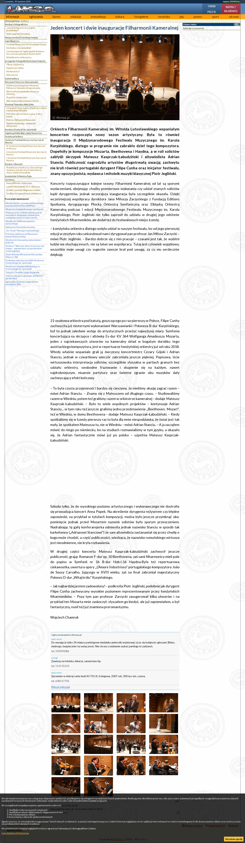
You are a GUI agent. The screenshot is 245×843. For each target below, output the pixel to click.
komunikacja (98, 16)
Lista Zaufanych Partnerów (15, 833)
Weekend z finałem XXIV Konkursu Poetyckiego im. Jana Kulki (23, 267)
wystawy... (10, 179)
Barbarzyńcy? (13, 71)
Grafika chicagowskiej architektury (23, 193)
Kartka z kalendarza (230, 9)
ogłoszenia (36, 16)
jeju (182, 16)
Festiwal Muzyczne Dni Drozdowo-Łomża (26, 44)
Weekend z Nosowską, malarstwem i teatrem (23, 241)
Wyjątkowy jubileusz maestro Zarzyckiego (20, 222)
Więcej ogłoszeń (60, 687)
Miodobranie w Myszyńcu (18, 57)
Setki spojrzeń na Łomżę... (18, 34)
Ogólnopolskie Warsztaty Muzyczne (23, 133)
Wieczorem (12, 75)
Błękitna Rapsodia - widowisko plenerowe (21, 124)
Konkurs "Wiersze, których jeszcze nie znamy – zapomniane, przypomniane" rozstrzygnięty (25, 248)
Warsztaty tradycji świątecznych (22, 101)
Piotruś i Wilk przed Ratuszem (20, 120)
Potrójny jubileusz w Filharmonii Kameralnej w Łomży (22, 235)
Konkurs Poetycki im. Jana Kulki (20, 129)
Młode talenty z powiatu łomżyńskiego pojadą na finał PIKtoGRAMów (25, 204)
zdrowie (234, 16)
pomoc (198, 16)
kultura (119, 16)
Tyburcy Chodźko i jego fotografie (23, 272)
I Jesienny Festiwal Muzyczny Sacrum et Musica (26, 159)
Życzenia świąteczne (16, 97)
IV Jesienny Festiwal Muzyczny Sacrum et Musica (25, 147)
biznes (57, 16)
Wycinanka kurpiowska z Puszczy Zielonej (22, 92)
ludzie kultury (12, 78)
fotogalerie (141, 16)
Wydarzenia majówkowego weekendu (25, 209)
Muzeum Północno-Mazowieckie (21, 82)
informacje (12, 16)
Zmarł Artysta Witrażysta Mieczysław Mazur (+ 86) (24, 255)
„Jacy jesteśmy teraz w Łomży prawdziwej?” (20, 29)
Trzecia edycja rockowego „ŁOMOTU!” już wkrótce (25, 277)
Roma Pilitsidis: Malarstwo (19, 183)
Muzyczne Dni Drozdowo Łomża (21, 37)
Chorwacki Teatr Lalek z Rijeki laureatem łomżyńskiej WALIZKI (26, 109)
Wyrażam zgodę (233, 839)
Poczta (211, 12)
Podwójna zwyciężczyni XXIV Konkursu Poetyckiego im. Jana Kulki (25, 261)
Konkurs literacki (13, 164)
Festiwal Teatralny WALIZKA (19, 104)
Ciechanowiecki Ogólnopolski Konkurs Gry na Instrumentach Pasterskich (25, 52)
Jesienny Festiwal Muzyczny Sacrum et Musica (24, 141)
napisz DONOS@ (231, 1)
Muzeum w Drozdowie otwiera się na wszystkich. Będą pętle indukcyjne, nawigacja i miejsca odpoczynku (24, 215)
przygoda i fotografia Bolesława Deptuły (25, 61)
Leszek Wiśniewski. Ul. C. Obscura (23, 186)
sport (215, 16)
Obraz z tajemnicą (15, 64)
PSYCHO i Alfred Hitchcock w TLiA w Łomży (24, 115)
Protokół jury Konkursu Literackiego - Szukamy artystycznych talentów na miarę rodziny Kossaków (24, 170)
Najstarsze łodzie (15, 68)
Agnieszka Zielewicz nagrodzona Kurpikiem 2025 (22, 282)
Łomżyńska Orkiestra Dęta (18, 176)
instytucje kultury (14, 136)
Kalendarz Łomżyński (193, 28)
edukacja (75, 16)
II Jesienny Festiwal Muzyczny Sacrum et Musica (26, 153)
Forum (211, 6)
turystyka (164, 16)
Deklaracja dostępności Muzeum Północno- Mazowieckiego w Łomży (23, 86)
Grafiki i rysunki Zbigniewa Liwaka (23, 190)
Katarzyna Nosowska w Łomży (20, 227)
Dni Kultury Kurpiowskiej (18, 48)
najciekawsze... (12, 41)
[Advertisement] (114, 288)
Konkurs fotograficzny (16, 24)
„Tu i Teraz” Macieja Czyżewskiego (22, 230)
